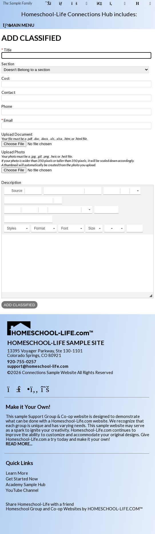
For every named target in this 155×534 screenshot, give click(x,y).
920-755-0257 (21, 361)
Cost (5, 78)
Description (11, 182)
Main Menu (18, 25)
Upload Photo (67, 158)
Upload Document (44, 136)
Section (7, 64)
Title (7, 50)
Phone (6, 106)
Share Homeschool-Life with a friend (40, 504)
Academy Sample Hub (25, 484)
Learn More (17, 473)
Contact (8, 92)
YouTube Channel (22, 490)
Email (8, 120)
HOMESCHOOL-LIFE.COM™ (115, 508)
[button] (14, 190)
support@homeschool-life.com (37, 366)
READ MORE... (19, 443)
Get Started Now (22, 478)
